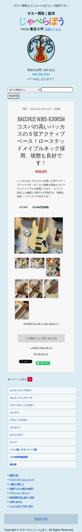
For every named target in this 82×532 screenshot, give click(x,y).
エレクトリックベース (40, 108)
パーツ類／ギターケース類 (23, 449)
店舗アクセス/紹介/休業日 (21, 489)
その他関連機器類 (19, 457)
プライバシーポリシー (19, 493)
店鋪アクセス (53, 29)
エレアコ (14, 412)
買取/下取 (13, 475)
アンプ (13, 442)
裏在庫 (13, 464)
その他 (57, 108)
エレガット (15, 427)
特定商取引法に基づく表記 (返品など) (41, 324)
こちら (42, 78)
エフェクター (16, 435)
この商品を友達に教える (41, 348)
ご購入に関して (16, 484)
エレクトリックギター (21, 390)
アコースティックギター (22, 405)
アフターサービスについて (21, 480)
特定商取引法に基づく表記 (21, 497)
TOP (24, 108)
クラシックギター (19, 420)
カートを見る (22, 379)
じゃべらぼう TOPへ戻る (21, 506)
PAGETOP (41, 519)
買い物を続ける (41, 354)
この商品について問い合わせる (41, 338)
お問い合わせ (15, 502)
